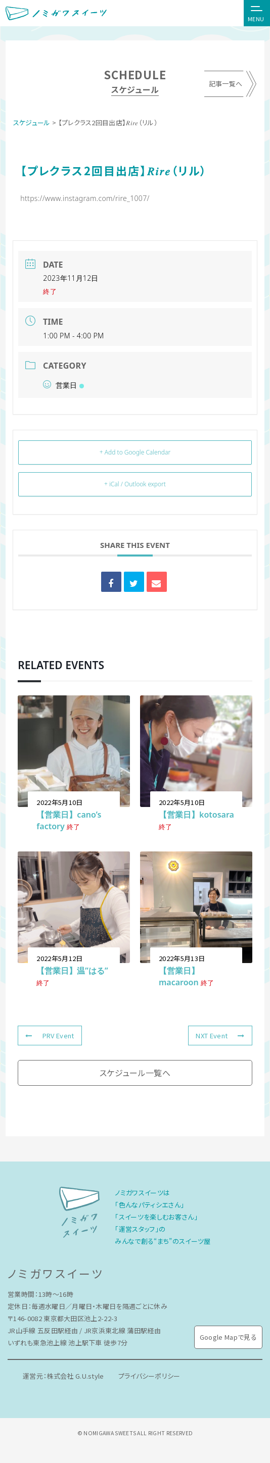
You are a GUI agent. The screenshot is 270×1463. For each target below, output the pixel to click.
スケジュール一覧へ (135, 1073)
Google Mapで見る (228, 1337)
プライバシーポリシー (150, 1376)
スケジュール (32, 122)
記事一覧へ (225, 84)
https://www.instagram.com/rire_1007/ (84, 198)
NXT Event (220, 1035)
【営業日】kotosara (196, 814)
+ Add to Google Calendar (135, 452)
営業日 (63, 385)
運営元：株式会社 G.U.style (63, 1376)
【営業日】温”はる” (72, 970)
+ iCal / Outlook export (135, 484)
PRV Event (49, 1035)
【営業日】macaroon (179, 976)
